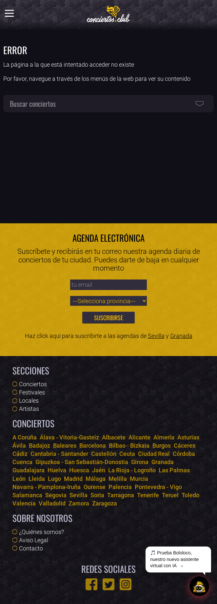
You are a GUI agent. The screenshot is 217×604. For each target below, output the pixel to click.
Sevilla (156, 335)
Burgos (161, 445)
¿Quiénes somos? (41, 531)
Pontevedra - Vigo (158, 486)
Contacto (31, 548)
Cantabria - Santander (59, 453)
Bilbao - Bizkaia (129, 445)
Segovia (56, 495)
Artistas (29, 408)
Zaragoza (104, 503)
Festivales (32, 392)
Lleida (37, 478)
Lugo (54, 478)
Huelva (57, 470)
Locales (29, 400)
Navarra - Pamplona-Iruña (46, 486)
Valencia (24, 503)
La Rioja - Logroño (132, 470)
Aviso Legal (33, 540)
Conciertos (33, 384)
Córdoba (184, 453)
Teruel (170, 495)
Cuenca (22, 462)
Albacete (114, 437)
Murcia (139, 478)
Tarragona (120, 495)
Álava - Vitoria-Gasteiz (69, 437)
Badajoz (39, 445)
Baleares (64, 445)
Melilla (117, 478)
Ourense (95, 486)
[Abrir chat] (199, 586)
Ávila (19, 445)
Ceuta (127, 453)
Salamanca (27, 495)
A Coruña (24, 437)
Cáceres (184, 445)
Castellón (103, 453)
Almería (163, 437)
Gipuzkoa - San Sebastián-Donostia (81, 462)
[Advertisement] (108, 164)
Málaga (96, 478)
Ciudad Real (154, 453)
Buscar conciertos (33, 103)
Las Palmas (174, 470)
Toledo (190, 495)
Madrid (73, 478)
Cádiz (20, 453)
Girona (139, 462)
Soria (97, 495)
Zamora (79, 503)
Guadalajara (28, 470)
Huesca (79, 470)
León (19, 478)
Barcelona (92, 445)
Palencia (120, 486)
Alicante (139, 437)
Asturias (188, 437)
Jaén (98, 470)
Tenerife (148, 495)
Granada (181, 335)
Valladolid (52, 503)
